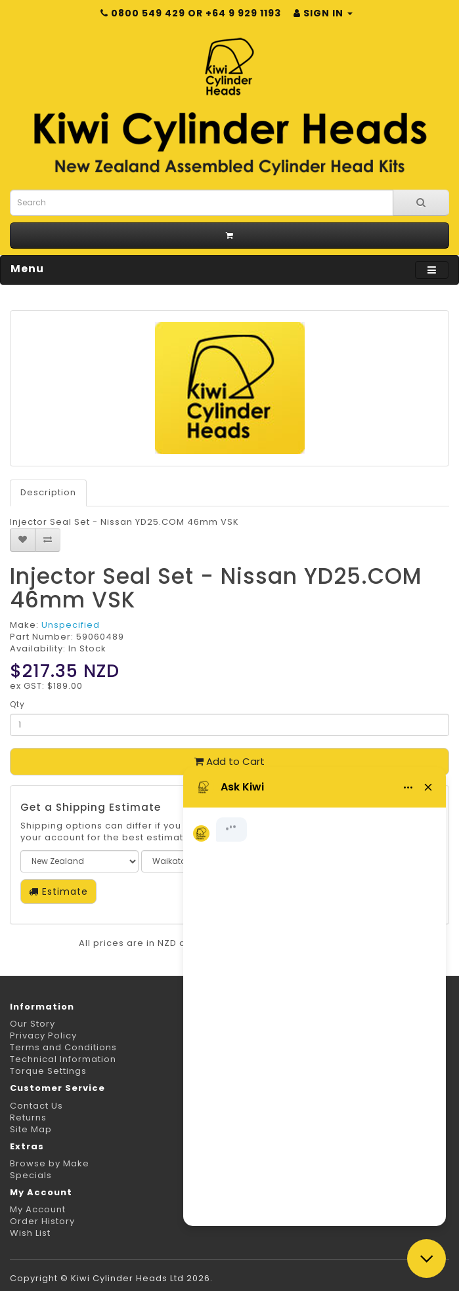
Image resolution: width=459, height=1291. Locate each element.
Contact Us (36, 1105)
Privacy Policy (43, 1035)
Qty (17, 704)
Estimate (58, 891)
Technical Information (63, 1059)
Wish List (30, 1233)
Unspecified (70, 625)
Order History (42, 1221)
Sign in (323, 13)
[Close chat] (426, 1258)
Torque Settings (48, 1071)
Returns (28, 1117)
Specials (31, 1175)
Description (48, 492)
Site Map (31, 1129)
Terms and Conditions (63, 1047)
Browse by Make (49, 1163)
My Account (38, 1209)
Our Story (32, 1023)
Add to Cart (229, 761)
